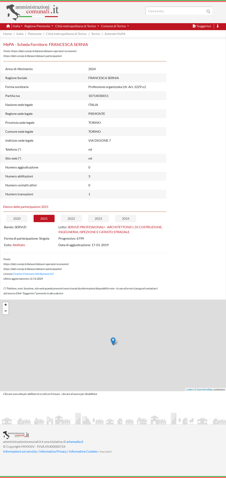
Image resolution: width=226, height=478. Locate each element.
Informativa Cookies (83, 451)
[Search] (176, 11)
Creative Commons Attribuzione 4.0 (32, 273)
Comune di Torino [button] (113, 26)
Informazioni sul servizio (20, 451)
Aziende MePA (115, 34)
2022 (71, 218)
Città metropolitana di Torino (66, 34)
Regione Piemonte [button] (37, 26)
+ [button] (5, 305)
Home (7, 34)
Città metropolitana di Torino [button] (76, 26)
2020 (17, 218)
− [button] (5, 311)
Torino (95, 34)
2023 (98, 218)
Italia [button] (16, 26)
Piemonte (35, 34)
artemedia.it (74, 441)
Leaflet (189, 389)
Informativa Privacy (53, 451)
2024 (125, 218)
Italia (19, 34)
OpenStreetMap (205, 389)
